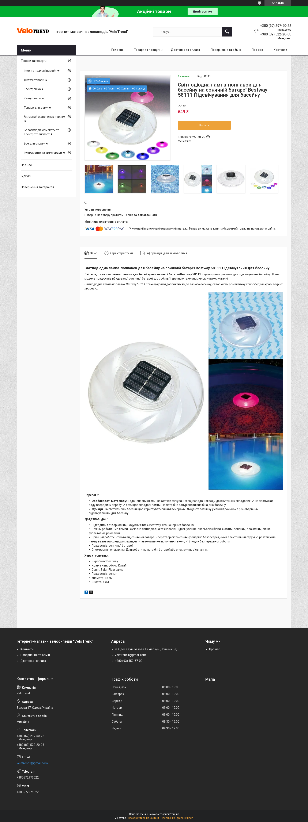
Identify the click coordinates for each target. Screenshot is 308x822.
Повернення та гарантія (37, 187)
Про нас (257, 49)
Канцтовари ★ (34, 98)
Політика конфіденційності (177, 818)
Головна (117, 49)
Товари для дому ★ (37, 107)
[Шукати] (227, 32)
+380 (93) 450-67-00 (128, 660)
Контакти (280, 49)
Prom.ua (174, 814)
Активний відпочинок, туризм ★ (44, 119)
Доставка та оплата (185, 49)
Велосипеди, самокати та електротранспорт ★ (41, 132)
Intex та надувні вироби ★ (42, 70)
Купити (204, 125)
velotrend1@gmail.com (130, 655)
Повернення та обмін (226, 49)
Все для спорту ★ (36, 143)
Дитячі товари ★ (36, 80)
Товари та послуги (147, 49)
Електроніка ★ (34, 89)
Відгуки (26, 176)
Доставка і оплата (33, 660)
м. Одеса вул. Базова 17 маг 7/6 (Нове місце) (146, 649)
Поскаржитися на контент (143, 818)
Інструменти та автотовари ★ (44, 152)
